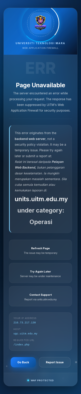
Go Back (23, 363)
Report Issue (55, 363)
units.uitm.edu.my (41, 198)
